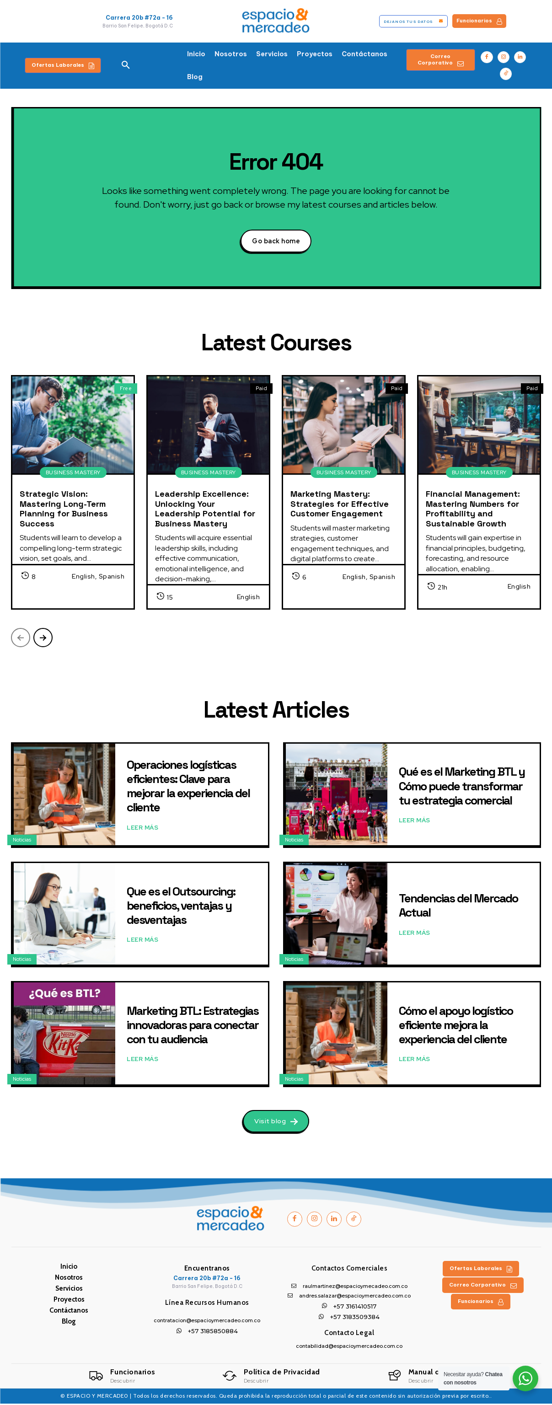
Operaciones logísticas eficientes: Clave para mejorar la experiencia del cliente (188, 786)
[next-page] (43, 638)
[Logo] (122, 1377)
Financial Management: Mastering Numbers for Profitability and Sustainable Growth (473, 509)
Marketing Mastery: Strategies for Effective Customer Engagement (339, 504)
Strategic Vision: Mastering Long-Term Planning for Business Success (64, 509)
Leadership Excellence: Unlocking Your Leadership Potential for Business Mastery (205, 509)
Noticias (22, 840)
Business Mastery (73, 473)
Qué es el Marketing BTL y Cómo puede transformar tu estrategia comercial (462, 787)
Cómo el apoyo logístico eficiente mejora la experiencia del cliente (456, 1025)
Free (126, 389)
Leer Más (142, 828)
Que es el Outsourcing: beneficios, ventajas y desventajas (181, 906)
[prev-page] (20, 638)
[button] (126, 65)
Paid (261, 389)
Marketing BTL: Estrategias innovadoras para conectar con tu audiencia (192, 1025)
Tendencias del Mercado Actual (458, 906)
